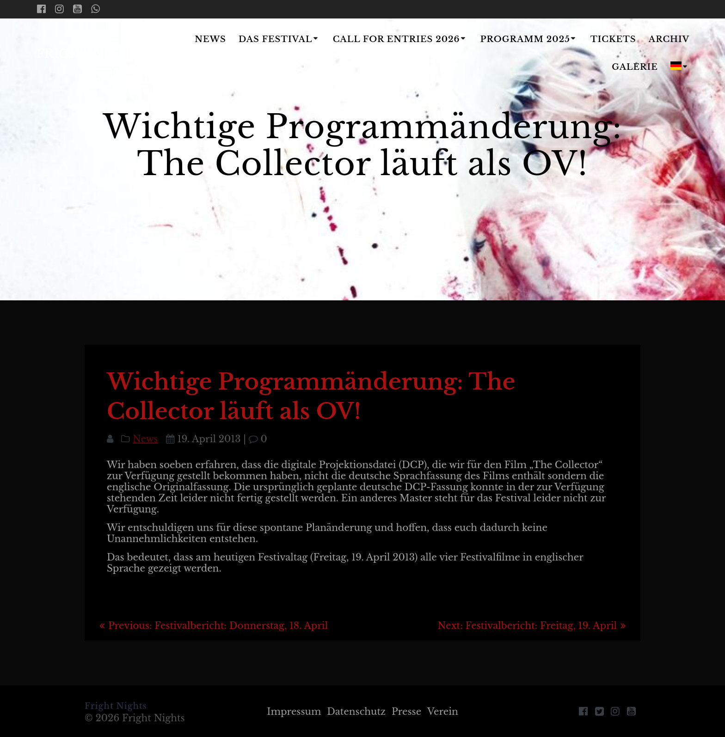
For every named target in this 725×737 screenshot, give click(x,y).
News (210, 39)
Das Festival (275, 39)
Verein (442, 711)
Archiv (669, 39)
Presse (406, 711)
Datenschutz (356, 711)
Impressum (294, 711)
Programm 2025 (525, 39)
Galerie (635, 67)
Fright (91, 54)
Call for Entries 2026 (396, 39)
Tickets (613, 39)
